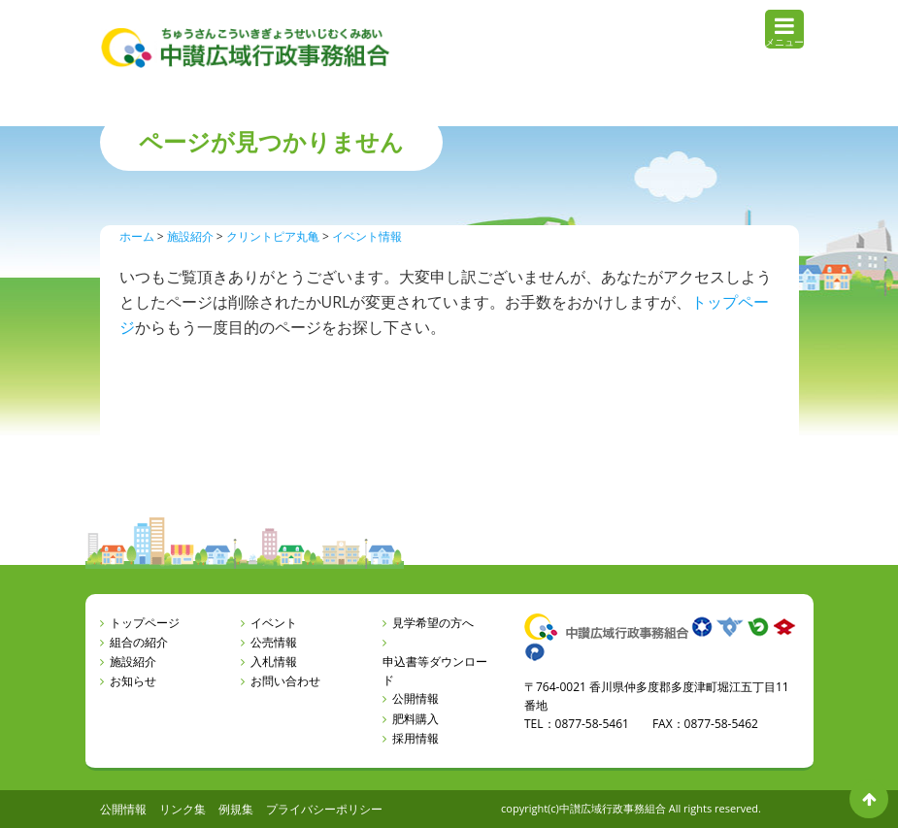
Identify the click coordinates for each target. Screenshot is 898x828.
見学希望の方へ (433, 622)
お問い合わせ (285, 681)
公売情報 (273, 642)
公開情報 (415, 698)
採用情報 (415, 738)
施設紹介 (133, 661)
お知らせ (133, 681)
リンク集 (182, 809)
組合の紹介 (139, 642)
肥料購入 (415, 719)
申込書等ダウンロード (434, 670)
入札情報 (273, 661)
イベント (273, 622)
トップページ (145, 622)
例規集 (235, 809)
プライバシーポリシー (324, 809)
